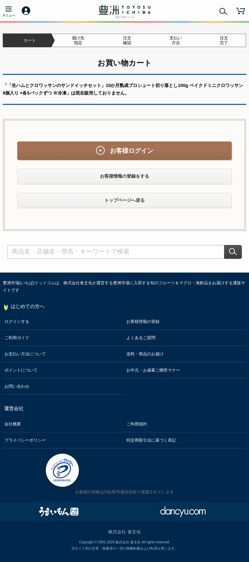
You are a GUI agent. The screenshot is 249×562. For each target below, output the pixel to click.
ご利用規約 (136, 424)
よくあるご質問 (140, 337)
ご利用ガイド (16, 337)
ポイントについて (21, 370)
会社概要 (12, 424)
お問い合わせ (16, 386)
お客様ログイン (124, 150)
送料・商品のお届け (145, 354)
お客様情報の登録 (142, 321)
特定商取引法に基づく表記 (151, 440)
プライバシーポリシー (25, 440)
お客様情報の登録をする (124, 176)
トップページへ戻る (124, 200)
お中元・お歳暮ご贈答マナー (153, 370)
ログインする (16, 321)
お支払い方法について (25, 354)
